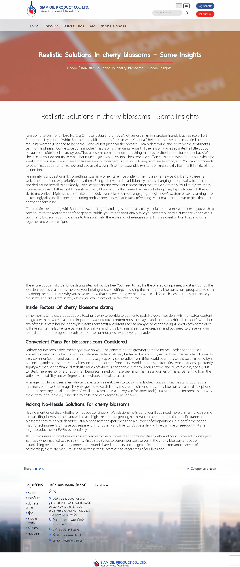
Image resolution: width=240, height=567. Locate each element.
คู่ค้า (30, 513)
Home (72, 67)
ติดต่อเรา (205, 6)
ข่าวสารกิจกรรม (31, 520)
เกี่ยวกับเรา (34, 498)
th (179, 5)
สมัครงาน (205, 14)
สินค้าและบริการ (32, 505)
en (186, 5)
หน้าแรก (32, 492)
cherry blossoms (167, 387)
